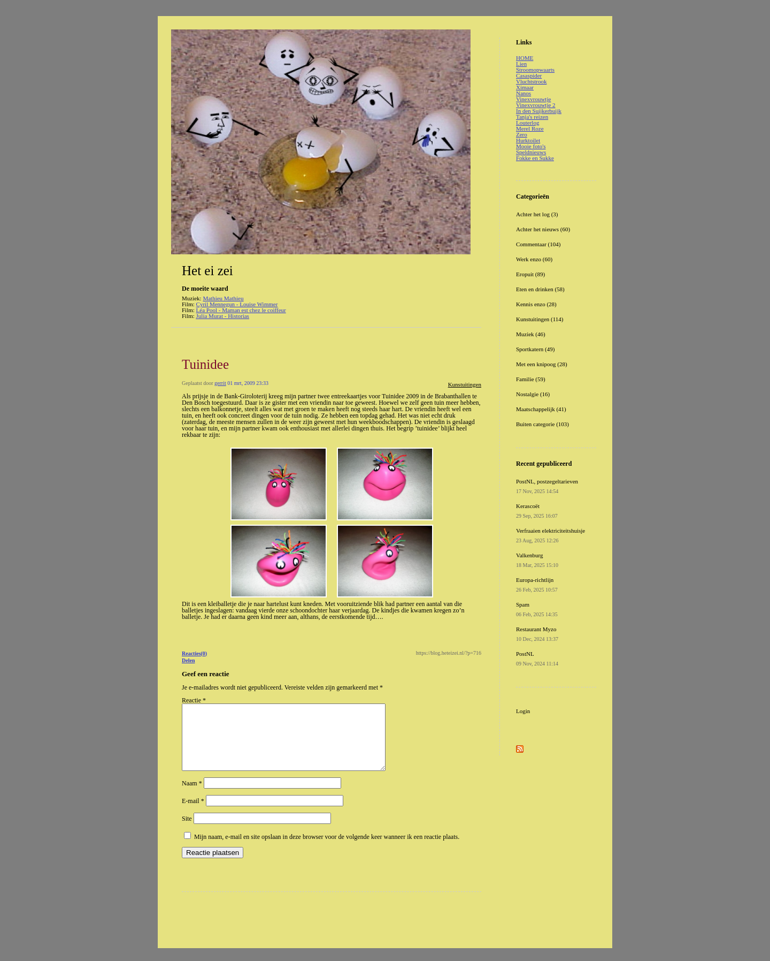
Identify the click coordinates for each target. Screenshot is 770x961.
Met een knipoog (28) (541, 364)
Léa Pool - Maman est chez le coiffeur (241, 310)
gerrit (220, 383)
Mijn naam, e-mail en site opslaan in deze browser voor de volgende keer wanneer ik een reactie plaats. (326, 849)
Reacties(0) (194, 653)
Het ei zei (207, 270)
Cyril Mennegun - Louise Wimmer (237, 304)
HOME (524, 58)
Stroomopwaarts (535, 69)
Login (523, 711)
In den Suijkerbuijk (538, 111)
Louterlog (527, 122)
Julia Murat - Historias (222, 316)
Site (187, 831)
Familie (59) (530, 379)
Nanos (523, 93)
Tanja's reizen (532, 116)
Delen (188, 660)
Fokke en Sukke (535, 158)
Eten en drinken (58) (540, 289)
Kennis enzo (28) (536, 304)
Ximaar (525, 87)
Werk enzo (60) (534, 259)
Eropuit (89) (530, 274)
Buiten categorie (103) (542, 424)
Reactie (194, 700)
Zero (521, 134)
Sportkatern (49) (535, 349)
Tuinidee (205, 364)
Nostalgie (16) (533, 394)
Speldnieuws (531, 152)
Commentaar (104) (538, 244)
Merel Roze (530, 128)
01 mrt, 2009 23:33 (247, 383)
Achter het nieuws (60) (543, 229)
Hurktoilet (528, 140)
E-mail (193, 814)
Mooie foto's (530, 146)
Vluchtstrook (531, 81)
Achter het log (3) (537, 214)
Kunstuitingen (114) (540, 319)
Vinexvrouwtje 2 (536, 105)
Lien (521, 63)
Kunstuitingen (464, 384)
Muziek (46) (530, 334)
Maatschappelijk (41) (541, 409)
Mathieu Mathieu (223, 298)
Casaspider (529, 75)
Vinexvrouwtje (533, 99)
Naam (192, 796)
